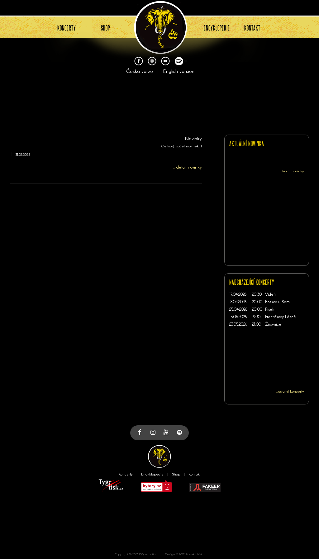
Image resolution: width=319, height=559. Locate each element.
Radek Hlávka (195, 554)
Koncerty (125, 474)
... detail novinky (187, 167)
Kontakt (194, 474)
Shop (176, 474)
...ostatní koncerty (290, 391)
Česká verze (139, 71)
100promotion (148, 554)
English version (178, 71)
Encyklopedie (152, 474)
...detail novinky (291, 171)
